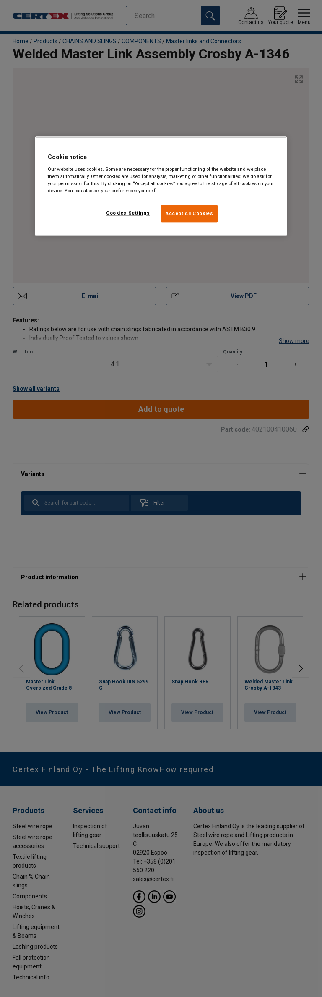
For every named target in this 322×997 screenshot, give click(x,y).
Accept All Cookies (189, 213)
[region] (161, 186)
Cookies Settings (128, 213)
